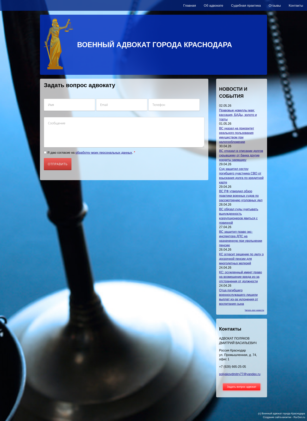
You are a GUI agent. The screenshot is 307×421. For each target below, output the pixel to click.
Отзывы (275, 5)
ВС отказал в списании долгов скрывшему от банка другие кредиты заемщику (241, 155)
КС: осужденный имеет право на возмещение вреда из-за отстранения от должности (240, 277)
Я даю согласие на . (90, 152)
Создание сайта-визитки (277, 417)
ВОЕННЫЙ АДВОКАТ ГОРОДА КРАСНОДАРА (154, 45)
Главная (189, 5)
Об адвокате (213, 5)
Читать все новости (254, 310)
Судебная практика (246, 5)
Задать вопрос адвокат (241, 386)
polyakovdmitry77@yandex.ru (239, 374)
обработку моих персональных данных (103, 152)
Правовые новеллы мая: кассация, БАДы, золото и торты (238, 115)
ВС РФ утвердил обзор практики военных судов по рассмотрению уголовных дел (240, 196)
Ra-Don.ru (299, 417)
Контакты (296, 5)
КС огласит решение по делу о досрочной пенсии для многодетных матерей (241, 259)
